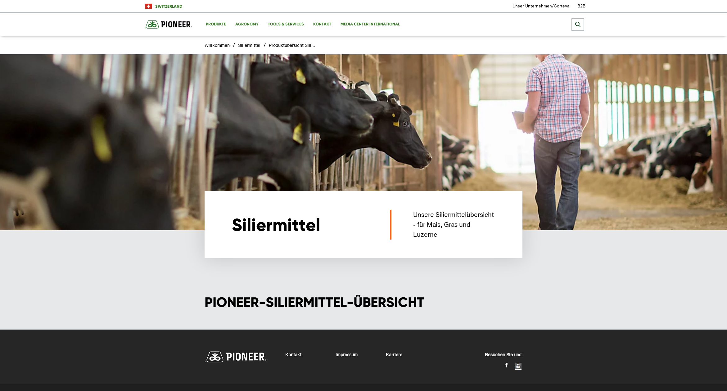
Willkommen (217, 45)
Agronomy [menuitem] (247, 24)
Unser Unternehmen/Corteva (541, 6)
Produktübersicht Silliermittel (292, 45)
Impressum (347, 354)
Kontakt (293, 354)
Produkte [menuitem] (216, 24)
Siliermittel (249, 45)
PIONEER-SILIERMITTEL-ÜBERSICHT (314, 302)
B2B (581, 6)
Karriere (394, 354)
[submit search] (577, 24)
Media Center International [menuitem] (370, 24)
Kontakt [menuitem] (322, 24)
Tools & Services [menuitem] (286, 24)
